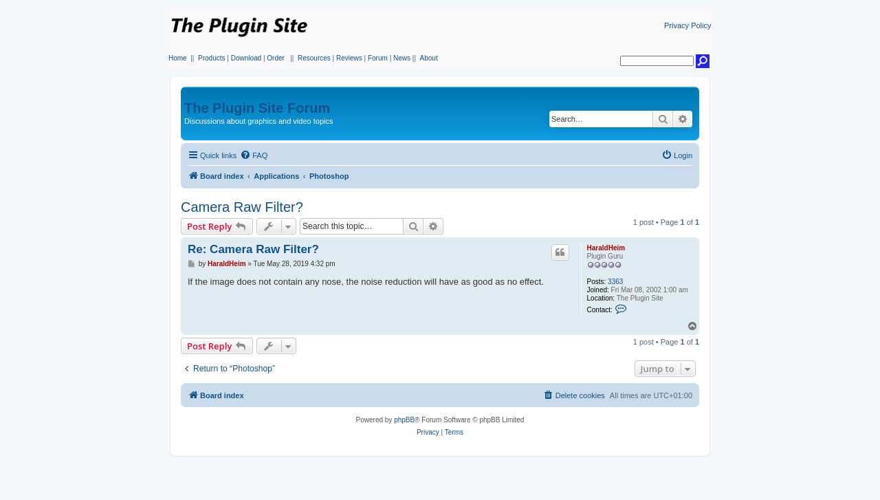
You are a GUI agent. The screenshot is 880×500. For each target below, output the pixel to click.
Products (211, 58)
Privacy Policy (687, 25)
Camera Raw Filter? (242, 207)
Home (177, 58)
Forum (378, 58)
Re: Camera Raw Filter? (253, 249)
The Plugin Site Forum (257, 108)
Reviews (349, 58)
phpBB (404, 420)
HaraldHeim (606, 248)
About (429, 58)
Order (276, 58)
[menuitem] (253, 155)
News (401, 58)
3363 (615, 281)
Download (246, 58)
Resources (314, 58)
